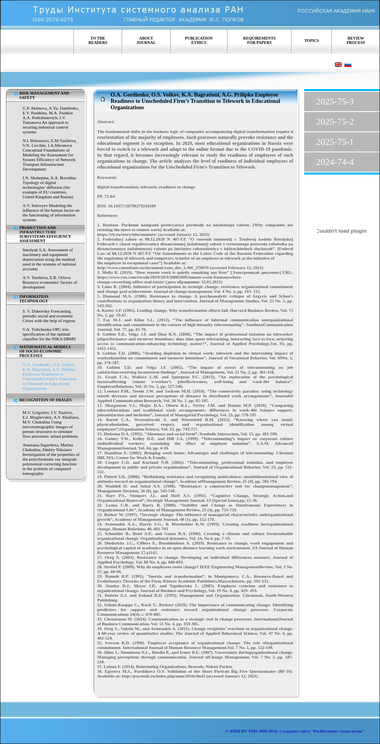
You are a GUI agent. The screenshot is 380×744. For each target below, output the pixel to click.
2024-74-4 (335, 162)
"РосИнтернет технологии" (337, 731)
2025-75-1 (335, 142)
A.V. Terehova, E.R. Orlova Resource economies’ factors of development (50, 282)
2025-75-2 (335, 122)
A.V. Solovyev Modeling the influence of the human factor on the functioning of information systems (51, 212)
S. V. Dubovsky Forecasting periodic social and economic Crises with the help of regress (49, 316)
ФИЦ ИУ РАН (244, 731)
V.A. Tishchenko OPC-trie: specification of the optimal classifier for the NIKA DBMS (49, 334)
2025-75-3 (335, 101)
